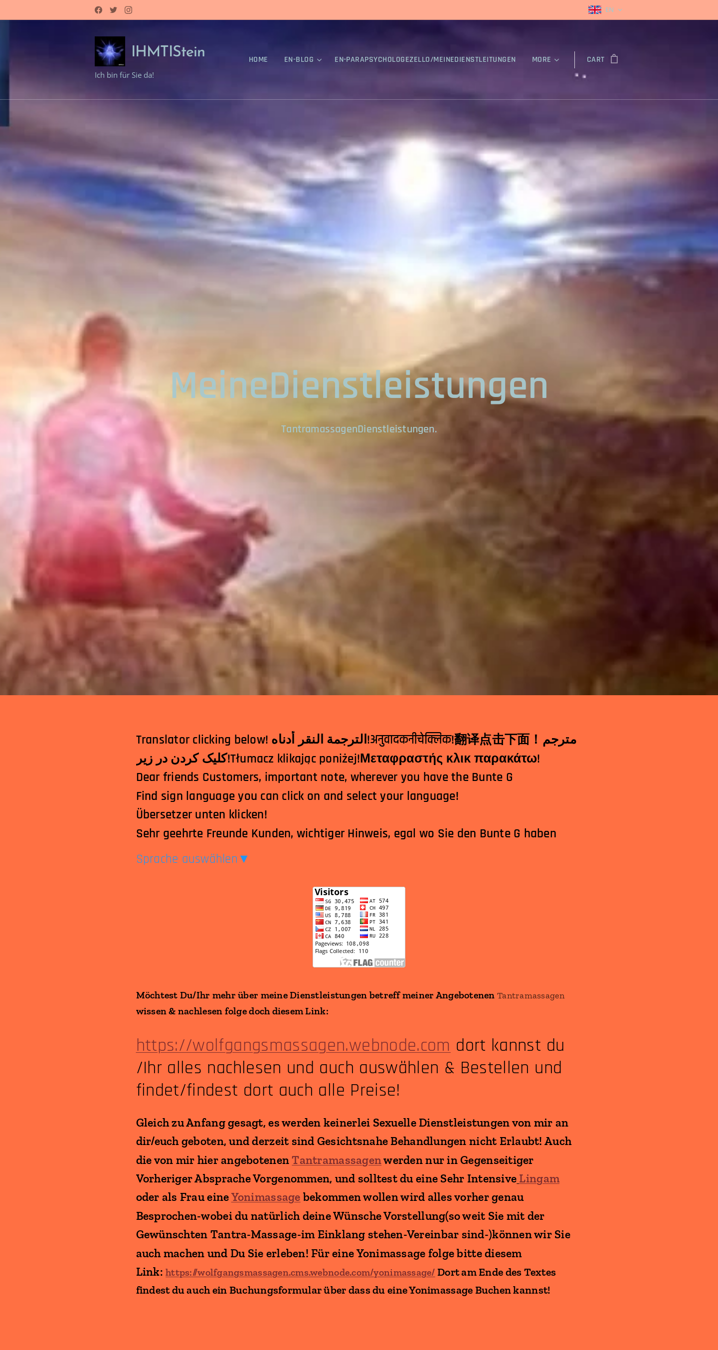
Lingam (539, 1178)
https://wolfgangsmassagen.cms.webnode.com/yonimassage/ (300, 1272)
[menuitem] (261, 59)
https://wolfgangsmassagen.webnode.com (293, 1045)
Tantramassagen (336, 1159)
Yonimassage (266, 1197)
